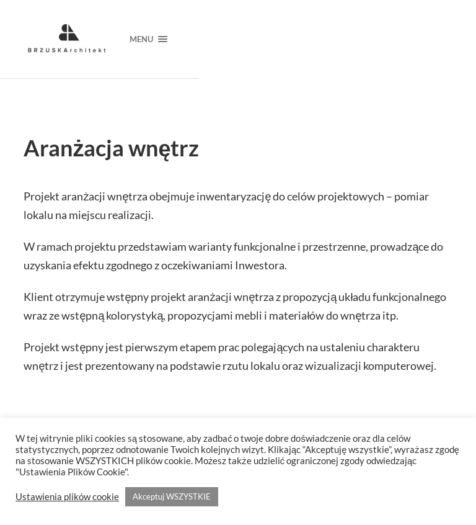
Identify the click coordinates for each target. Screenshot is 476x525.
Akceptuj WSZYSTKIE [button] (172, 496)
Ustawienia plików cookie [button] (67, 496)
